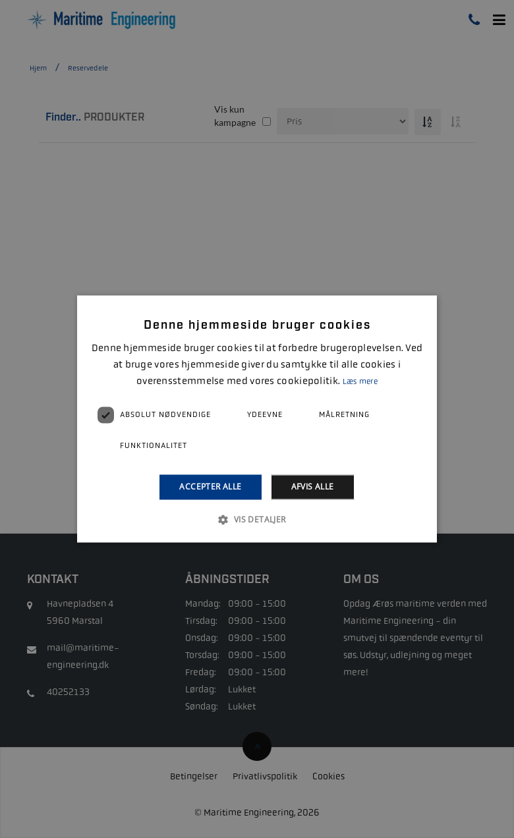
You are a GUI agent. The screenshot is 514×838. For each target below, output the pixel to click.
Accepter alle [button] (210, 486)
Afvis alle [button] (312, 486)
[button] (256, 519)
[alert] (257, 419)
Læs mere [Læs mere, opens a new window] (360, 381)
